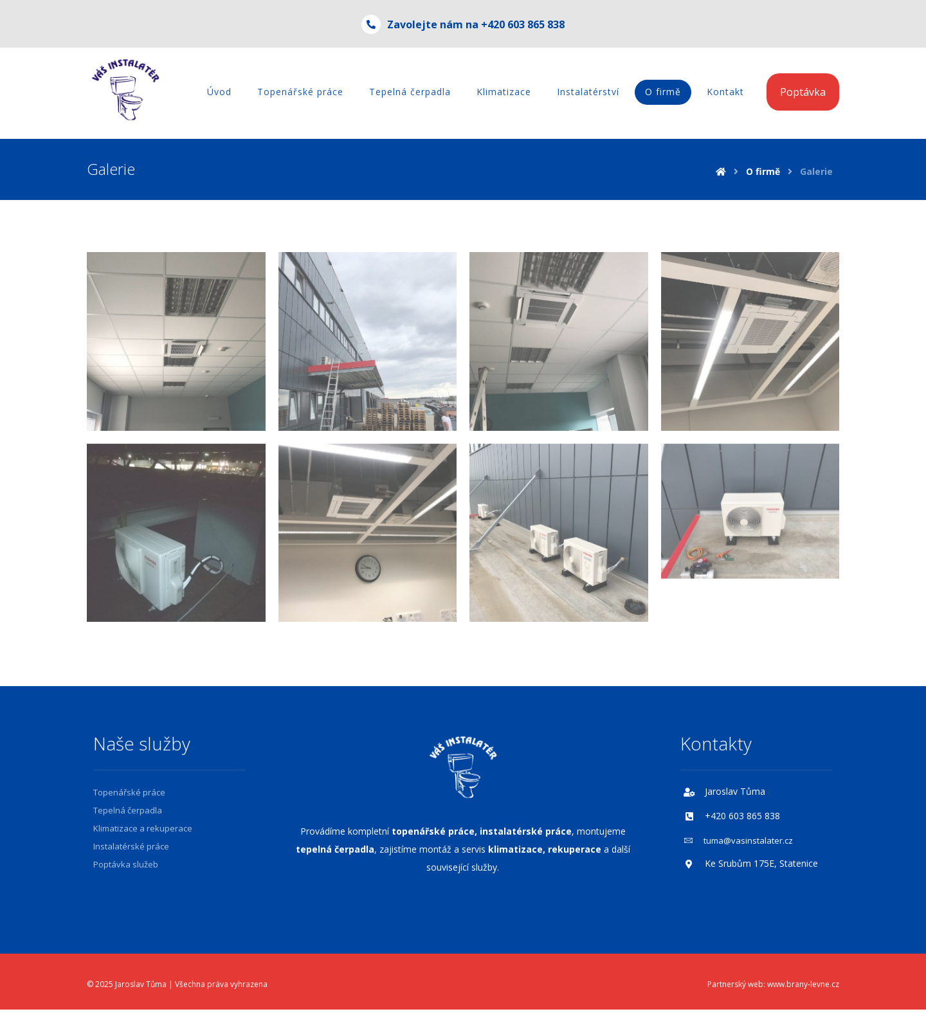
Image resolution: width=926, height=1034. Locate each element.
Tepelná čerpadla (127, 810)
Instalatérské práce (131, 846)
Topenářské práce (129, 792)
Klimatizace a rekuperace (142, 828)
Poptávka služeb (125, 864)
